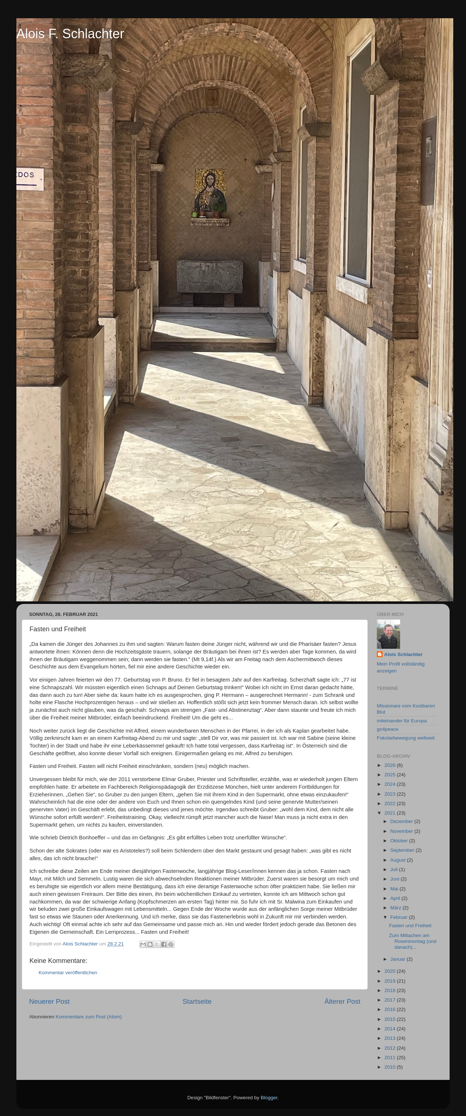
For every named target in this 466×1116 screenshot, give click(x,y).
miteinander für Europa (402, 720)
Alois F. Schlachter (70, 33)
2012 (390, 1048)
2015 (390, 1019)
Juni (395, 879)
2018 (390, 990)
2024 (390, 784)
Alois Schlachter (403, 654)
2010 (390, 1067)
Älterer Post (342, 1001)
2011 (390, 1057)
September (403, 850)
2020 (390, 971)
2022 (390, 803)
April (396, 898)
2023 (390, 794)
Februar (399, 917)
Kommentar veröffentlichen (68, 972)
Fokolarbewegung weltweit (406, 738)
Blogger (269, 1097)
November (402, 831)
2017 (390, 1000)
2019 (390, 981)
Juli (394, 869)
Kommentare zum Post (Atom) (89, 1016)
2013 (390, 1038)
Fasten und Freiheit (410, 925)
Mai (395, 888)
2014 (390, 1028)
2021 (390, 813)
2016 (390, 1009)
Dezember (402, 821)
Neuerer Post (49, 1001)
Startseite (197, 1001)
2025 (390, 774)
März (396, 907)
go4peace (387, 729)
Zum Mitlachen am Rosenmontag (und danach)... (413, 941)
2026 (390, 765)
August (398, 860)
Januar (398, 959)
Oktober (399, 840)
